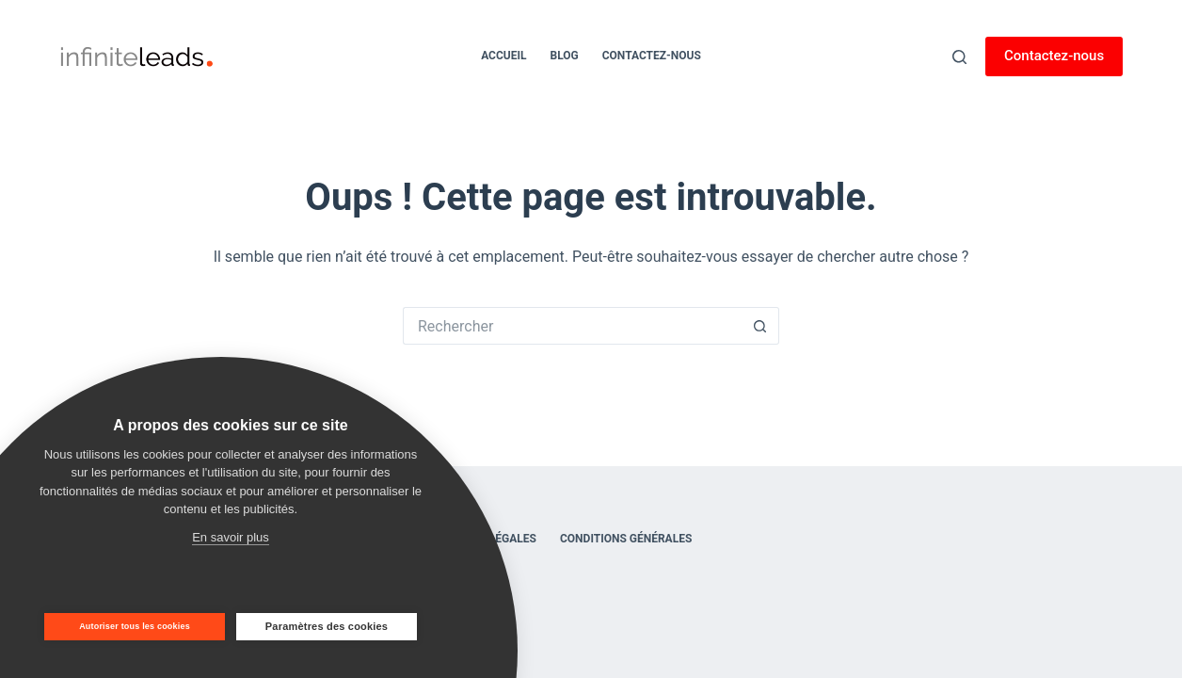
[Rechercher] (959, 57)
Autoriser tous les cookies (134, 626)
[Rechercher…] (572, 326)
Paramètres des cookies (326, 626)
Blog (564, 55)
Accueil (503, 55)
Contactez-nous (651, 55)
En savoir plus (230, 537)
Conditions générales (626, 538)
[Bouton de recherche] (760, 326)
